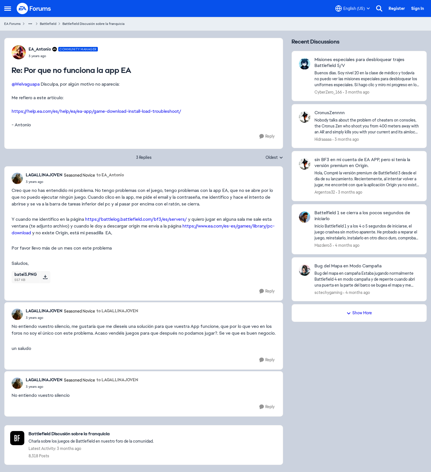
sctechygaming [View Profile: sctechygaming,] (328, 292)
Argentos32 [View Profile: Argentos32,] (324, 192)
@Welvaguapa (26, 84)
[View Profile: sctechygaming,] (304, 270)
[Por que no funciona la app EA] (63, 56)
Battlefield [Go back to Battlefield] (48, 23)
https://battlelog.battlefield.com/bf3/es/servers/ (136, 219)
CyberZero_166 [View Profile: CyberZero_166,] (328, 92)
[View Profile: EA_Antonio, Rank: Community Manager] (19, 52)
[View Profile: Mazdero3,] (304, 217)
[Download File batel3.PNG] (45, 277)
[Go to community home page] (34, 8)
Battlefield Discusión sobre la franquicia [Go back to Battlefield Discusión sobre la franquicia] (93, 23)
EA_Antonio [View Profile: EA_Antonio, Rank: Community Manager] (40, 49)
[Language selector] (352, 8)
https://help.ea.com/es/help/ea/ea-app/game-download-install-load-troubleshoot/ (96, 111)
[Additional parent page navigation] (30, 24)
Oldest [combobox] (274, 158)
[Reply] (267, 136)
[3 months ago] (356, 92)
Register (397, 8)
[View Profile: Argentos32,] (304, 164)
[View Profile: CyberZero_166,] (304, 64)
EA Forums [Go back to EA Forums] (12, 23)
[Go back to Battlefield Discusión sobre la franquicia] (91, 434)
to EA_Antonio (110, 174)
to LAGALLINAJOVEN (117, 310)
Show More (359, 312)
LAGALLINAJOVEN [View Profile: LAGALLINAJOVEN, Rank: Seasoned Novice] (44, 174)
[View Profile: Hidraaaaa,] (304, 117)
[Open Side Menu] (7, 8)
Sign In (417, 8)
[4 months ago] (346, 245)
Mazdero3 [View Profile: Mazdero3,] (323, 245)
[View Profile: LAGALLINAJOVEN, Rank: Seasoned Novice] (17, 178)
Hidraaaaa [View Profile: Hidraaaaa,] (322, 139)
